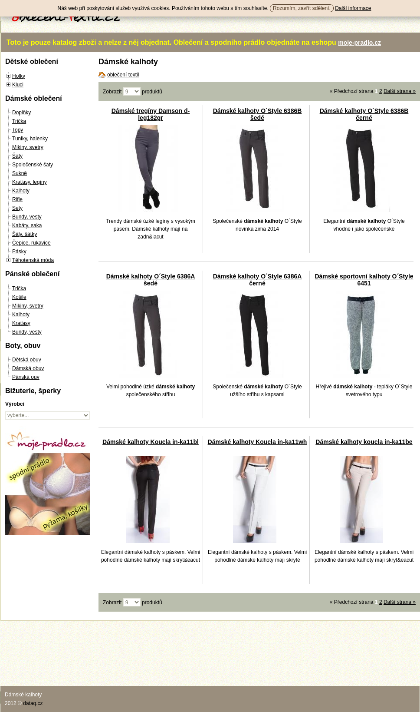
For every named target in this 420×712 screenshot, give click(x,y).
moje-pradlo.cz (359, 42)
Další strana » (400, 91)
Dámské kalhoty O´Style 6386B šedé (257, 114)
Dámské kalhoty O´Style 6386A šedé (150, 280)
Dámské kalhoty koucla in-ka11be (363, 441)
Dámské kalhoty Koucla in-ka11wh (257, 441)
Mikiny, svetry (27, 147)
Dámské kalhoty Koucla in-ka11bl (150, 441)
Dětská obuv (26, 360)
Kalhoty (21, 191)
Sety (17, 208)
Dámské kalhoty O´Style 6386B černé (364, 114)
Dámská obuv (28, 368)
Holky (18, 76)
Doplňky (21, 112)
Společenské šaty (32, 165)
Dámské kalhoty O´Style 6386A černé (257, 280)
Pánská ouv (25, 377)
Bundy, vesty (27, 217)
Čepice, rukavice (31, 243)
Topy (17, 130)
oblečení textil (123, 75)
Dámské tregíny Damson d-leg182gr (151, 114)
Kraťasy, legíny (29, 182)
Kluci (17, 85)
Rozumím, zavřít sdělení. (302, 8)
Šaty (17, 156)
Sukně (19, 173)
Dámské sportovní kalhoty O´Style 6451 (364, 280)
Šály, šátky (24, 234)
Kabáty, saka (27, 225)
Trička (19, 121)
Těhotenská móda (33, 260)
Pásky (19, 251)
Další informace (353, 8)
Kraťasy (21, 323)
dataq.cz (33, 703)
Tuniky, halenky (30, 139)
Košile (19, 297)
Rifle (17, 199)
